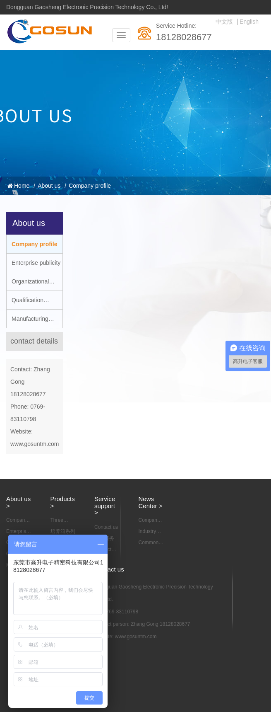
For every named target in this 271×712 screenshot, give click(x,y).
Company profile (90, 185)
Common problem (149, 543)
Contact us (106, 527)
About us (49, 185)
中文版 (224, 22)
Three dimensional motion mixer (63, 520)
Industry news (147, 531)
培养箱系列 (62, 531)
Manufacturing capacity (27, 321)
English (249, 22)
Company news (149, 520)
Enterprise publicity (36, 262)
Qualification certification (25, 303)
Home (18, 185)
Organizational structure (28, 284)
